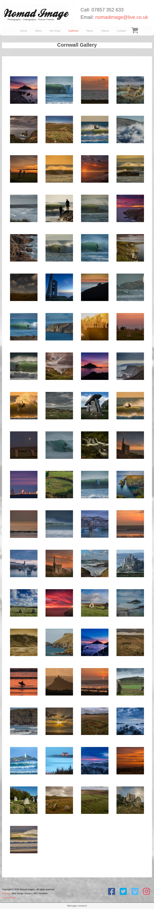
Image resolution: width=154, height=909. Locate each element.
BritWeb (6, 893)
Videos (105, 30)
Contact (121, 30)
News (89, 30)
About (38, 30)
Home (23, 30)
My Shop (55, 30)
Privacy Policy (9, 897)
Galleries (73, 30)
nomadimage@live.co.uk (121, 17)
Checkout (134, 30)
